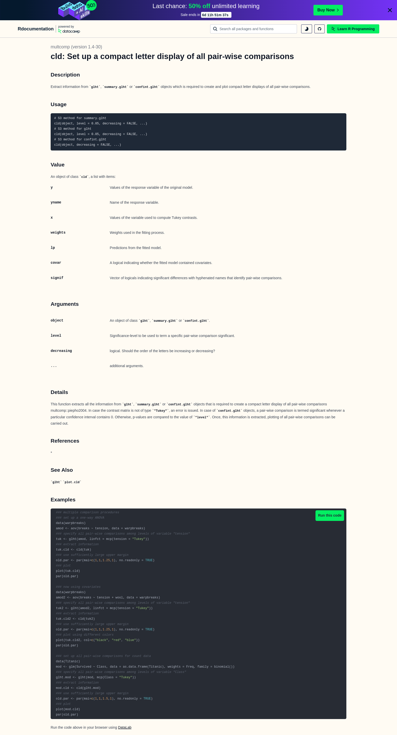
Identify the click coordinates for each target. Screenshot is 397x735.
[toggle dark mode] (306, 28)
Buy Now (328, 10)
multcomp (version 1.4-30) (76, 46)
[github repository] (319, 28)
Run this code (330, 515)
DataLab (124, 727)
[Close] (390, 10)
